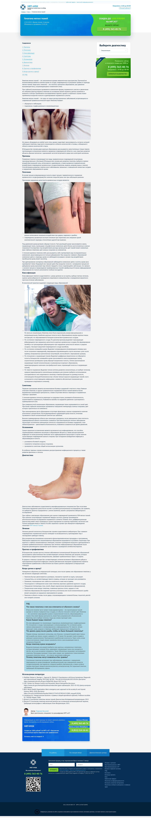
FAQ (106, 773)
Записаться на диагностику (117, 76)
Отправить (53, 772)
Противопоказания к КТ (112, 768)
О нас (57, 8)
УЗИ (81, 8)
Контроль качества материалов (114, 785)
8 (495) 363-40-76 (120, 8)
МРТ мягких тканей (36, 527)
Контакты (107, 775)
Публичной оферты (64, 772)
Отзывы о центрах (110, 765)
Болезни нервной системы (113, 770)
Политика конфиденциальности (114, 783)
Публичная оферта (110, 781)
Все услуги (97, 8)
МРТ (63, 8)
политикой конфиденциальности (85, 2)
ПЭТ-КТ (75, 8)
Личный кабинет (125, 11)
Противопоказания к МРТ (112, 767)
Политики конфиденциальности (78, 772)
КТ (69, 8)
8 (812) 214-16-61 (80, 732)
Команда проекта (110, 777)
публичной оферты (70, 2)
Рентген (88, 8)
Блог (106, 778)
